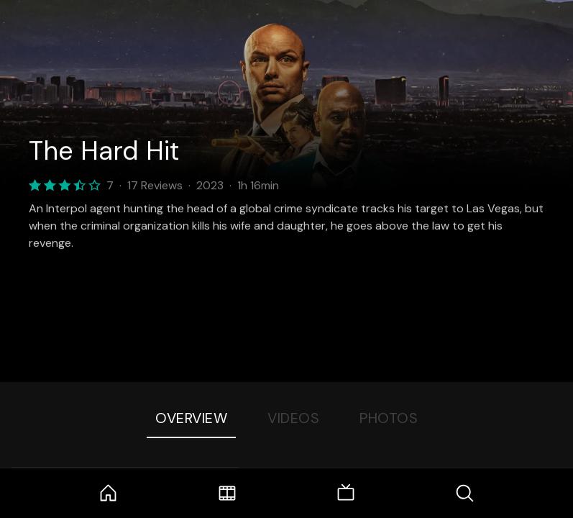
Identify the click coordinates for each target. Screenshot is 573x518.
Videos (293, 418)
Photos (388, 418)
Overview (191, 418)
